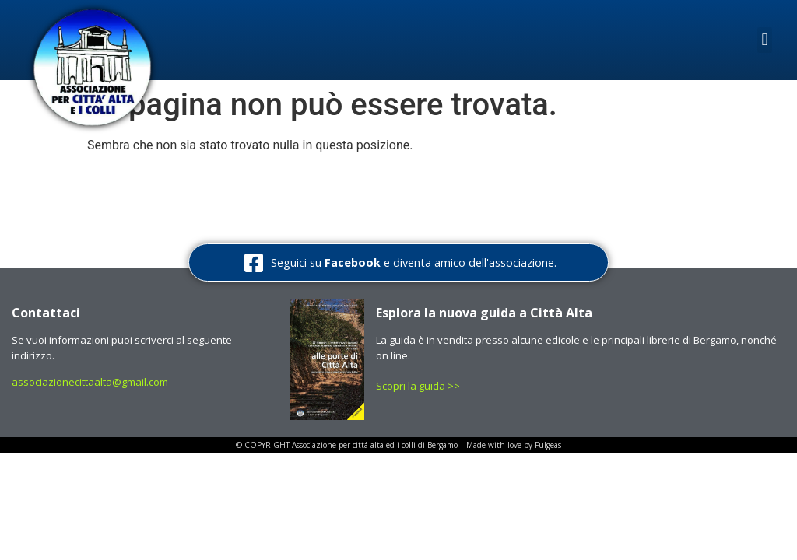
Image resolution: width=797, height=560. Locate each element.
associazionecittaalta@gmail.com (90, 382)
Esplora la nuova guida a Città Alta (484, 312)
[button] (764, 40)
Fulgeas (548, 444)
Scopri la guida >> (419, 386)
